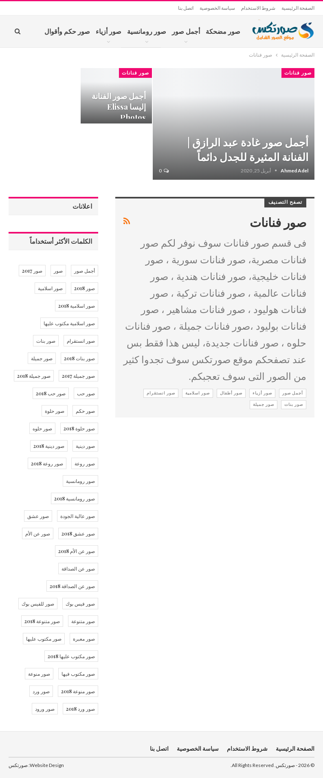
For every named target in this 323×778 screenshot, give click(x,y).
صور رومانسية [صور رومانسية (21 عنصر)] (80, 481)
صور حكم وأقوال (67, 31)
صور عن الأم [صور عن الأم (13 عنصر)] (37, 533)
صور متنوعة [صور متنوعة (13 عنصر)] (83, 621)
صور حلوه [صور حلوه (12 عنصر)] (42, 428)
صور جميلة (263, 404)
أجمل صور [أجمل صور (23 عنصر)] (84, 270)
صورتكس (18, 765)
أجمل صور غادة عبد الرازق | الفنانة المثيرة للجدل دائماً (247, 149)
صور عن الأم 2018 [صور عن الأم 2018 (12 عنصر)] (76, 551)
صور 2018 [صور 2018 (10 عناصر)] (84, 288)
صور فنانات (298, 73)
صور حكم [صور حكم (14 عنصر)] (85, 411)
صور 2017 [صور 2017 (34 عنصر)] (32, 270)
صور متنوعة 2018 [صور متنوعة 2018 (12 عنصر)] (42, 621)
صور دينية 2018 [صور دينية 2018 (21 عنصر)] (48, 446)
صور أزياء (108, 31)
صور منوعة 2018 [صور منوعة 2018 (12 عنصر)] (78, 691)
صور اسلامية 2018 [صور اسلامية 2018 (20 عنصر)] (76, 305)
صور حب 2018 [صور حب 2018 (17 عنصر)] (51, 393)
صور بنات (293, 404)
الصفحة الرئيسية (297, 8)
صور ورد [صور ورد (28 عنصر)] (41, 691)
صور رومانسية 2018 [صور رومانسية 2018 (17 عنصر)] (74, 498)
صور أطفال (231, 393)
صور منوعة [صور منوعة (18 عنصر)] (39, 673)
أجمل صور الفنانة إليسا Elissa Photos (119, 106)
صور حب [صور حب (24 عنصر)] (86, 393)
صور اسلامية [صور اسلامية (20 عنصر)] (50, 288)
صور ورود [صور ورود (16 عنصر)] (45, 708)
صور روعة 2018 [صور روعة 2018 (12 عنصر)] (47, 463)
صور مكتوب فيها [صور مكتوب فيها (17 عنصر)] (78, 673)
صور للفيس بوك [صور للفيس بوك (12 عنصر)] (38, 603)
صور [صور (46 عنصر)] (58, 270)
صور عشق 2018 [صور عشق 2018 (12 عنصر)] (78, 533)
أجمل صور (186, 31)
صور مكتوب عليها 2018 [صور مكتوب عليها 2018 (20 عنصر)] (71, 656)
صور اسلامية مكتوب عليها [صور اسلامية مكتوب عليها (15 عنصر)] (69, 323)
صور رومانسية (146, 31)
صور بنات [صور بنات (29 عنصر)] (45, 340)
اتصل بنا (185, 8)
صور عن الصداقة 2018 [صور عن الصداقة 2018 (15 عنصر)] (72, 586)
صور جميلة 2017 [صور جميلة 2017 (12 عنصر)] (78, 375)
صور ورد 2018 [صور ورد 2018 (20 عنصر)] (80, 708)
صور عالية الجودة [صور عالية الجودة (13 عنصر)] (77, 516)
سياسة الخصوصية (217, 8)
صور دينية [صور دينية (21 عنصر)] (85, 446)
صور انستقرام (161, 393)
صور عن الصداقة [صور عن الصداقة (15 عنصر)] (78, 568)
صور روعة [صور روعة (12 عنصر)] (85, 463)
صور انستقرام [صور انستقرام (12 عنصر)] (81, 340)
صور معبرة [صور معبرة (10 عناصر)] (84, 638)
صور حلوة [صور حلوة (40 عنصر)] (54, 411)
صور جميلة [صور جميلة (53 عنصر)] (42, 358)
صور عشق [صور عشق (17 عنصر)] (38, 516)
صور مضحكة (223, 31)
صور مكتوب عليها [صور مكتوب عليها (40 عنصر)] (44, 638)
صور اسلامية (197, 393)
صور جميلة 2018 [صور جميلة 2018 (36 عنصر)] (34, 375)
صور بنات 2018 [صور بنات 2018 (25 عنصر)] (79, 358)
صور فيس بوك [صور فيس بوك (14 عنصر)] (80, 603)
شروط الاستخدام (258, 8)
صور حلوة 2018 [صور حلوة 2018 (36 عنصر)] (79, 428)
